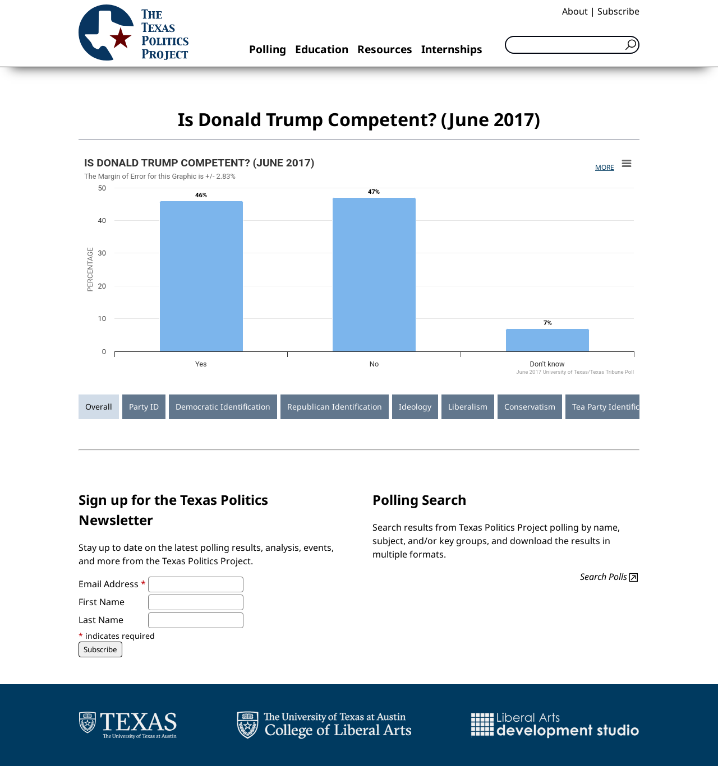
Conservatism (529, 406)
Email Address (112, 584)
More (604, 167)
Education (321, 49)
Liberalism (467, 406)
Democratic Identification (223, 406)
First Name (102, 602)
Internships (451, 49)
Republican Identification (334, 406)
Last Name (101, 620)
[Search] (572, 45)
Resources (384, 49)
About (575, 11)
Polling (267, 49)
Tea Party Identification (615, 406)
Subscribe (618, 11)
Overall (98, 406)
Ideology (415, 406)
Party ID (144, 406)
